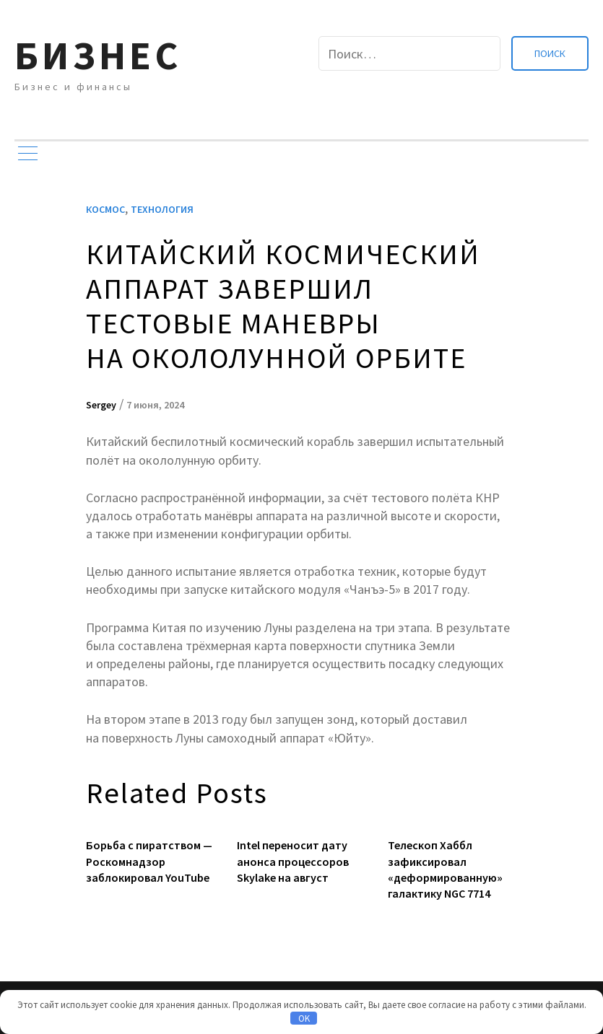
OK (304, 1018)
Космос (105, 209)
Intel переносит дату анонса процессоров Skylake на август (293, 861)
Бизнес (97, 55)
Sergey (101, 404)
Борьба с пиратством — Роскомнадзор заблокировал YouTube (149, 861)
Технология (162, 209)
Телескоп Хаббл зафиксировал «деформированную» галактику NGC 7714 (445, 869)
